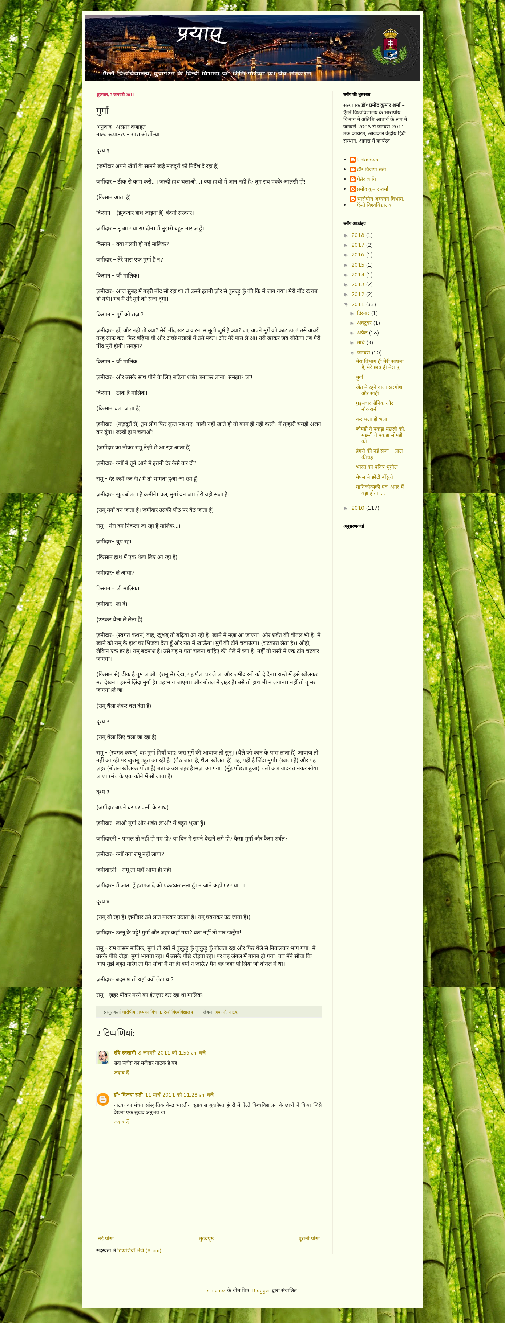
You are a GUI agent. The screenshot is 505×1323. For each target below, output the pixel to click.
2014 (358, 274)
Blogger (261, 1290)
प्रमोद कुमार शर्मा (372, 189)
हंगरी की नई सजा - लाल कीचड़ (379, 454)
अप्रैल (363, 332)
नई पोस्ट (106, 1238)
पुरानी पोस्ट (309, 1238)
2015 (358, 264)
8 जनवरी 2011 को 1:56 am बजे (172, 1052)
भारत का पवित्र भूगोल (376, 467)
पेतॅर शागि (366, 179)
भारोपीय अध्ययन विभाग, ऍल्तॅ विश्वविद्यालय (380, 202)
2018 (358, 235)
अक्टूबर (365, 322)
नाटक (233, 1011)
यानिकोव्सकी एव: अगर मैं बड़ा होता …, (380, 490)
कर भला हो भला (371, 419)
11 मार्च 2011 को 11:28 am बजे (179, 1094)
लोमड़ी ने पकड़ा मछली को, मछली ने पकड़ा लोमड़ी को (380, 435)
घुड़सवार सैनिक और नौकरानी (374, 406)
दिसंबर (364, 313)
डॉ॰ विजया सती (128, 1094)
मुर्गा (359, 377)
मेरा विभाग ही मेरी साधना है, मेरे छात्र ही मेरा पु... (380, 364)
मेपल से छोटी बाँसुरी (374, 477)
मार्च (361, 342)
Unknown (367, 160)
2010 (358, 507)
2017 (358, 244)
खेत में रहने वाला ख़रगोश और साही (379, 390)
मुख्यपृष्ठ (206, 1238)
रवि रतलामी (125, 1052)
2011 (358, 304)
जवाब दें (121, 1072)
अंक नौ (220, 1011)
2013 (358, 284)
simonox (216, 1290)
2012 (358, 294)
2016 (358, 254)
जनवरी (364, 352)
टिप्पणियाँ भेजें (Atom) (139, 1250)
